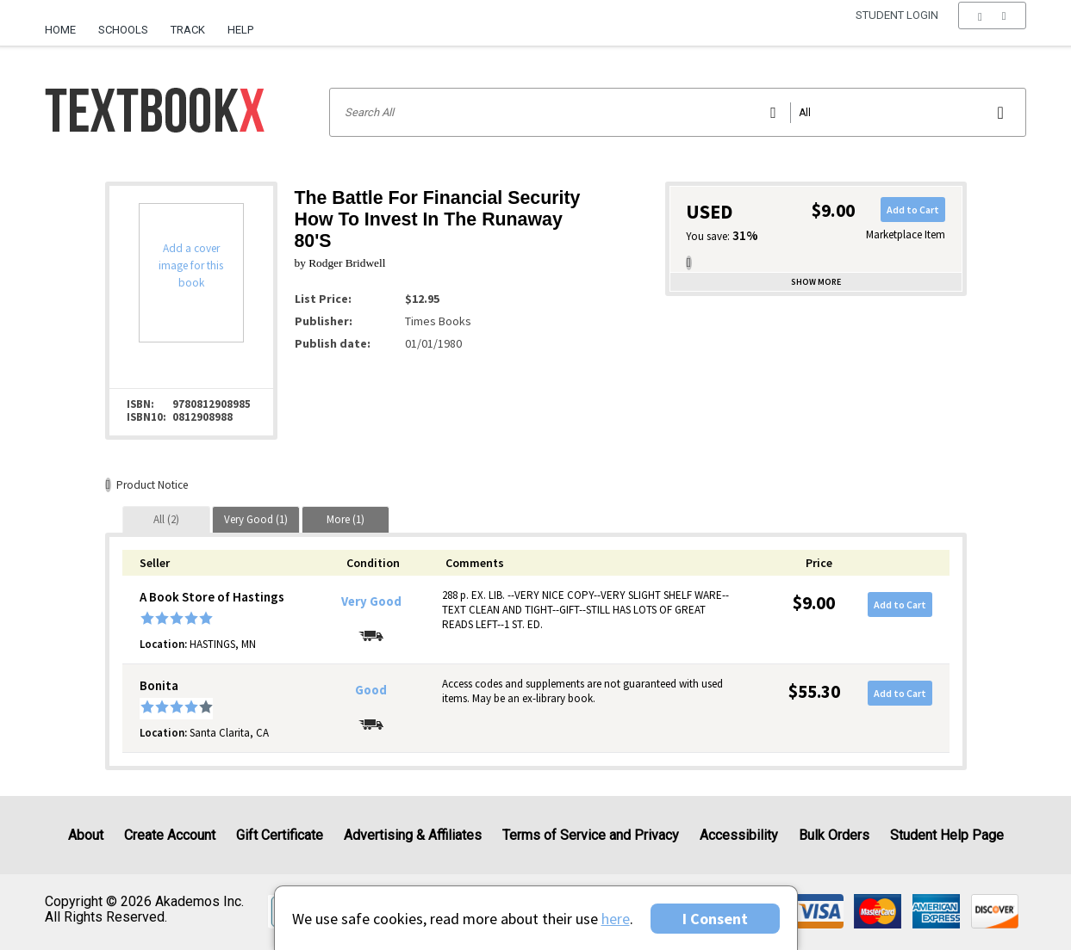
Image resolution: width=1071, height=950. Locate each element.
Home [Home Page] (60, 29)
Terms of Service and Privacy (590, 835)
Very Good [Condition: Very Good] (371, 601)
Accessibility (739, 835)
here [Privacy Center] (615, 918)
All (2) (166, 519)
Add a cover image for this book (191, 265)
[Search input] (677, 112)
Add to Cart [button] (913, 209)
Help (240, 29)
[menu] (992, 30)
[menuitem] (66, 23)
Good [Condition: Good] (371, 690)
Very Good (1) (256, 519)
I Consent (715, 918)
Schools (123, 29)
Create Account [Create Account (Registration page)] (169, 835)
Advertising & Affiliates (413, 835)
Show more (816, 281)
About (85, 835)
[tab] (166, 519)
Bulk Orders (834, 835)
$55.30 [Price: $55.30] (814, 691)
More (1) (345, 519)
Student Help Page (947, 835)
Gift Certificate (279, 835)
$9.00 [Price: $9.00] (814, 602)
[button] (992, 30)
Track (188, 29)
